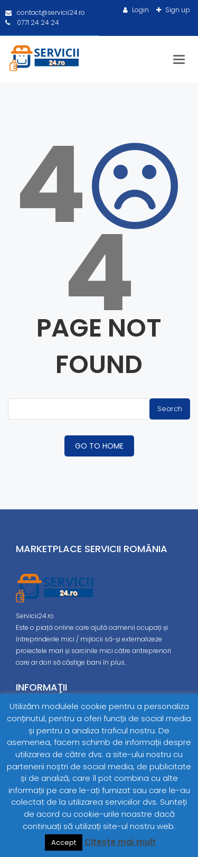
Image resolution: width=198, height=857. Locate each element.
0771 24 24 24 (32, 22)
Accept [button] (63, 842)
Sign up (177, 9)
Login (139, 9)
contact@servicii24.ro (45, 12)
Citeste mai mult (120, 841)
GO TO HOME (99, 446)
